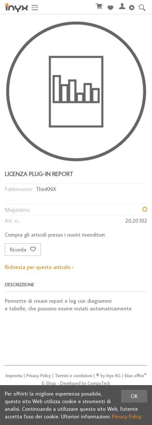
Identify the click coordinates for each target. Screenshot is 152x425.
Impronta (14, 375)
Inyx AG (113, 375)
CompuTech (99, 383)
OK (134, 396)
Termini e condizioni (73, 375)
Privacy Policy (38, 375)
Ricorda (23, 250)
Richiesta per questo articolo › (39, 266)
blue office (135, 375)
